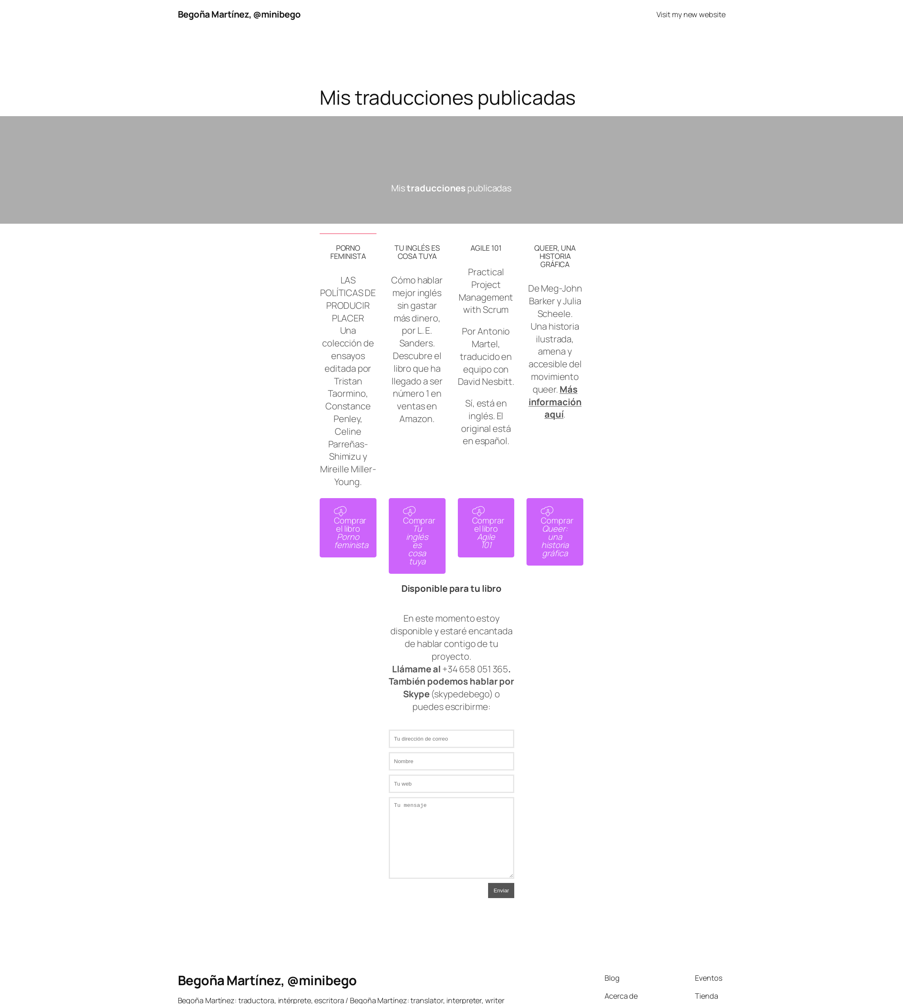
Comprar (419, 536)
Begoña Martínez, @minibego (239, 14)
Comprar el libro (351, 528)
